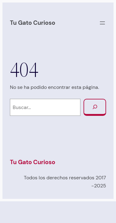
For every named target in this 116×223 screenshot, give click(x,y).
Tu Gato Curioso (32, 23)
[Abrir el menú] (102, 23)
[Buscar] (95, 107)
